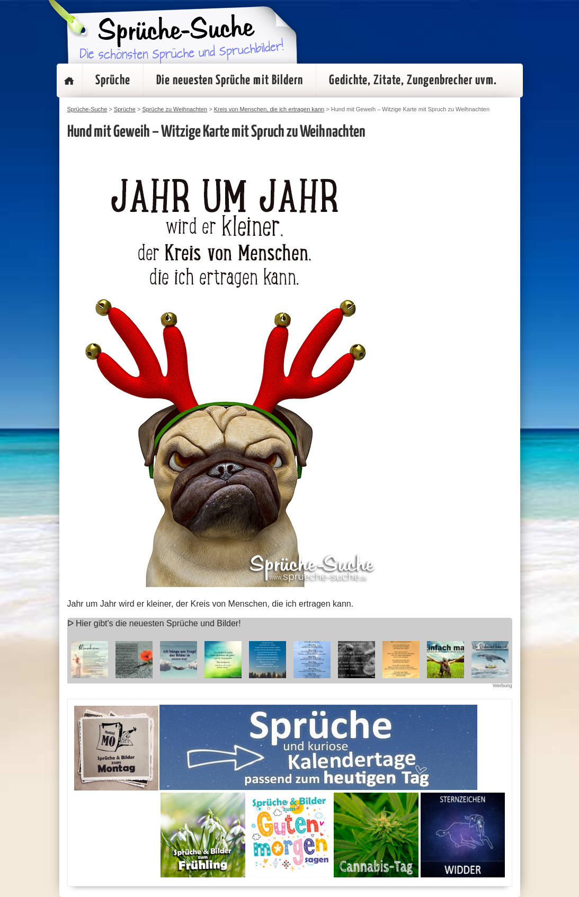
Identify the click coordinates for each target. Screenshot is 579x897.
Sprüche (112, 80)
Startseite (69, 80)
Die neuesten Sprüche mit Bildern (229, 80)
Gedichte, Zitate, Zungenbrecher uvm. (413, 80)
